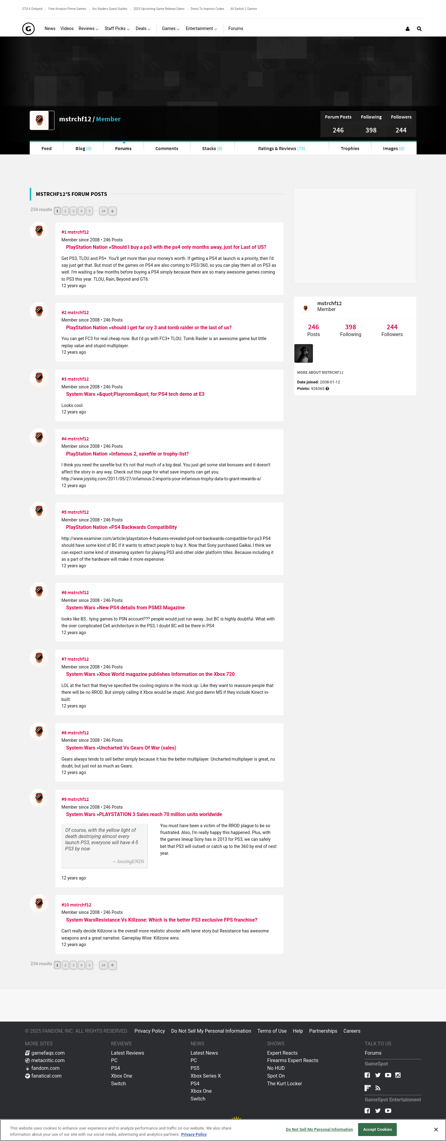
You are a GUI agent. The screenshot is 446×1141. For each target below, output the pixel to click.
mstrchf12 (75, 118)
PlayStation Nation (87, 247)
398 (371, 129)
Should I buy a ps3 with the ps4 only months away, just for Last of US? (188, 247)
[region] (223, 1130)
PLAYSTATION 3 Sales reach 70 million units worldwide (160, 814)
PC (114, 1060)
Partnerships (323, 1031)
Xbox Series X (206, 1076)
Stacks (212, 148)
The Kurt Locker (284, 1084)
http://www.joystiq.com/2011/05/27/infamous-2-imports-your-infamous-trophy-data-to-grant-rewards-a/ (162, 478)
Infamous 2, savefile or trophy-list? (149, 454)
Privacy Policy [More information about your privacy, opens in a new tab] (193, 1134)
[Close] (436, 1129)
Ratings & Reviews (281, 148)
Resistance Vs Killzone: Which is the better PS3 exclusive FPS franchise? (176, 920)
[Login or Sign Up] (407, 29)
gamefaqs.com (45, 1053)
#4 (64, 438)
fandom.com (42, 1068)
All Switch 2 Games (243, 9)
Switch (118, 1084)
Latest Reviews (127, 1053)
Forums (123, 148)
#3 (64, 379)
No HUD (276, 1068)
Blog (84, 148)
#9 (64, 799)
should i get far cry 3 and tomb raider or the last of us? (171, 328)
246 (338, 129)
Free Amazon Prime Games (67, 9)
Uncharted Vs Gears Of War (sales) (137, 748)
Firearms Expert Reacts (292, 1060)
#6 (64, 592)
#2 (64, 312)
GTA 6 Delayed (32, 9)
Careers (352, 1031)
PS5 (195, 1068)
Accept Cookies (377, 1129)
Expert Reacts (282, 1053)
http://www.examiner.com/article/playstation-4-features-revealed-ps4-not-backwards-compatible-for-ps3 (162, 538)
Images (394, 148)
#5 (64, 512)
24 (103, 211)
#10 (65, 904)
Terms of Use (272, 1031)
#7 (64, 659)
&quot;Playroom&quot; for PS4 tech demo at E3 (152, 394)
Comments (166, 148)
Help (298, 1031)
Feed (46, 148)
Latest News (204, 1053)
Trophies (350, 148)
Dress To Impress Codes (207, 9)
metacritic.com (45, 1060)
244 (401, 129)
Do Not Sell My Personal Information (211, 1031)
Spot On (276, 1076)
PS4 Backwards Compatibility (144, 527)
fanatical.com (43, 1076)
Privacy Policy (150, 1031)
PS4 (115, 1068)
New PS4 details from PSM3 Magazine (142, 608)
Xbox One (121, 1076)
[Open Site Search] (419, 29)
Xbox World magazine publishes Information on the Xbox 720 (167, 674)
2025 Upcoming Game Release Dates (158, 9)
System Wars (81, 394)
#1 (64, 232)
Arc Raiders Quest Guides (109, 9)
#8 (64, 732)
